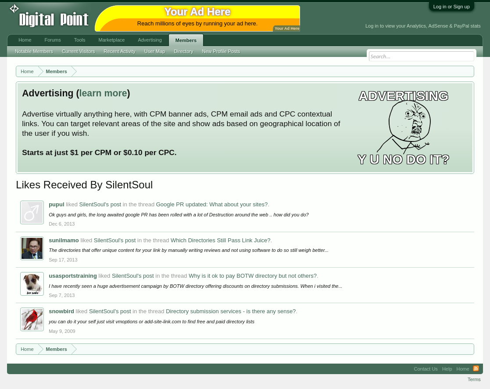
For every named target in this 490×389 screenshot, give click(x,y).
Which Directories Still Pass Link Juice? (221, 240)
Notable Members (34, 51)
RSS (475, 368)
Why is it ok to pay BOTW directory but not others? (253, 275)
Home (24, 39)
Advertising (149, 39)
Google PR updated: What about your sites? (212, 204)
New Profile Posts (221, 51)
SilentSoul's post (100, 204)
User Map (154, 51)
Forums (53, 39)
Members (186, 40)
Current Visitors (78, 51)
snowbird (61, 311)
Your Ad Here (287, 28)
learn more (103, 93)
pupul (56, 204)
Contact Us (425, 368)
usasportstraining (73, 275)
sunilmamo (64, 240)
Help (447, 368)
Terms (474, 379)
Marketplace (111, 39)
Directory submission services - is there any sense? (231, 311)
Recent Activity (120, 51)
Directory (183, 51)
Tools (80, 39)
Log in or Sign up (451, 6)
